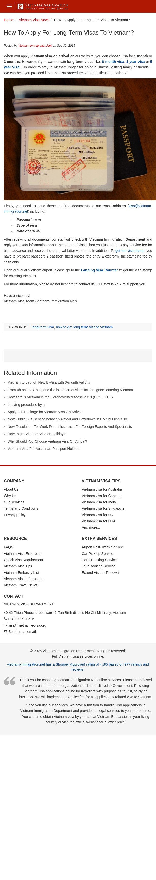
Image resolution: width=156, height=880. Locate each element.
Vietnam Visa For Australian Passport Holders (44, 449)
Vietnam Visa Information (23, 579)
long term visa (43, 327)
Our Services (14, 502)
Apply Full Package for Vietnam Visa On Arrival (44, 412)
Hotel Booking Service (99, 560)
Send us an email (22, 632)
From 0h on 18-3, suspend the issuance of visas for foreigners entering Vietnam (70, 390)
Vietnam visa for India (99, 502)
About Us (11, 489)
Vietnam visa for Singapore (103, 508)
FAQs (8, 547)
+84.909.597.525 (21, 619)
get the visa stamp (129, 251)
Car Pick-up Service (97, 554)
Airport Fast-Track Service (102, 547)
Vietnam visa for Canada (101, 496)
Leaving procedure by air (27, 404)
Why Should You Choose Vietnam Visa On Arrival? (47, 441)
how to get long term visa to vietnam (84, 327)
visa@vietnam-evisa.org (27, 625)
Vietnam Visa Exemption (23, 554)
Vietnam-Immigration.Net (35, 45)
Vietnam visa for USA (99, 521)
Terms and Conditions (21, 508)
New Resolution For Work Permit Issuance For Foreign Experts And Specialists (70, 427)
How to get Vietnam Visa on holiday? (36, 434)
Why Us (10, 496)
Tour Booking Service (98, 566)
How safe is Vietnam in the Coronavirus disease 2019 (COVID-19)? (61, 397)
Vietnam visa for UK (97, 515)
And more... (91, 527)
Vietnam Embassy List (21, 573)
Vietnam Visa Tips (18, 566)
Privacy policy (15, 515)
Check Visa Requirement (23, 560)
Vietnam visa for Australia (102, 489)
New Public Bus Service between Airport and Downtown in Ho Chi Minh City (67, 419)
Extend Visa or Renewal (101, 573)
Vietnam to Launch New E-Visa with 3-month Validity (49, 382)
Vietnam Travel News (20, 585)
